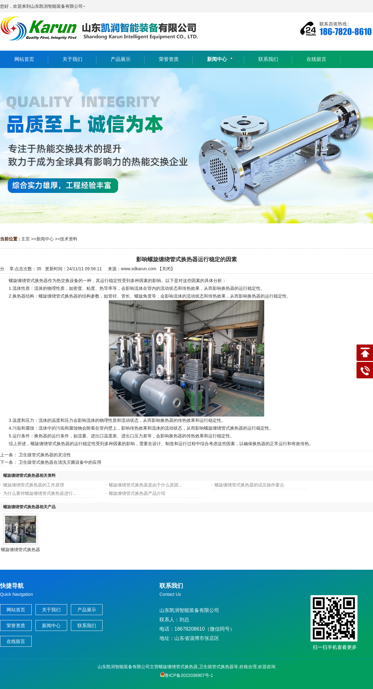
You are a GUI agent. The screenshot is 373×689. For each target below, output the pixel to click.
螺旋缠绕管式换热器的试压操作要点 (249, 484)
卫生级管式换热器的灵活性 (45, 454)
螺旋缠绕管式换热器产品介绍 (137, 493)
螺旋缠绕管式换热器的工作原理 (33, 484)
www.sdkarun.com (138, 268)
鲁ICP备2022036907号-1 (186, 675)
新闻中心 (45, 238)
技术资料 (68, 238)
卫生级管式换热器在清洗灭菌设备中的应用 (60, 462)
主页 (25, 238)
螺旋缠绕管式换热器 (20, 549)
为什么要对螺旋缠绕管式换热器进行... (39, 493)
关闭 (166, 268)
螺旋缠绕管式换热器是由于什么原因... (145, 484)
